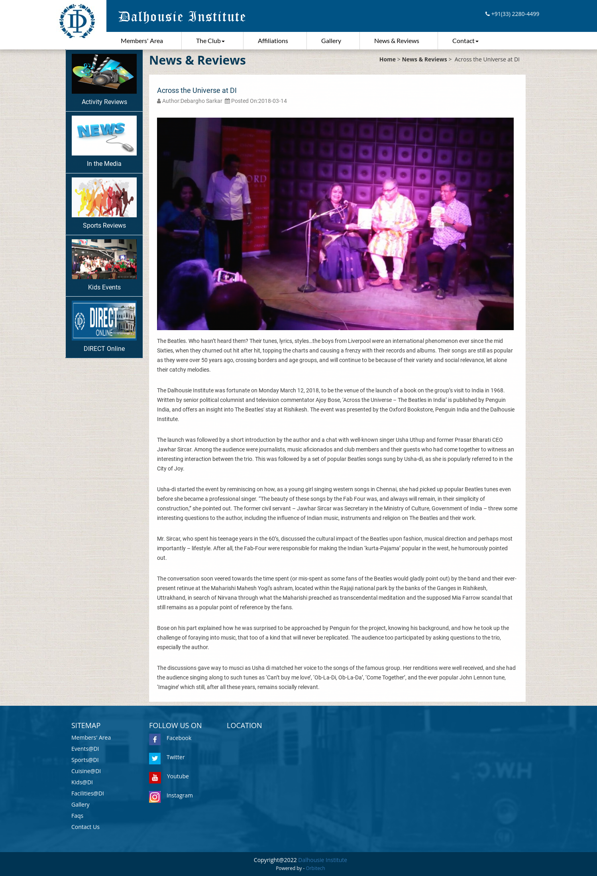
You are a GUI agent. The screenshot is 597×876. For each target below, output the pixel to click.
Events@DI (85, 748)
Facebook (170, 738)
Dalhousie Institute (322, 860)
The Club (210, 40)
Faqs (77, 815)
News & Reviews (396, 40)
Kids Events (104, 265)
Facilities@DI (87, 793)
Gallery (331, 40)
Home (387, 59)
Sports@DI (85, 760)
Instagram (171, 795)
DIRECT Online (104, 326)
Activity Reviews (104, 80)
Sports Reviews (104, 203)
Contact (465, 40)
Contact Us (85, 827)
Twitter (167, 757)
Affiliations (273, 40)
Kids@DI (82, 782)
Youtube (169, 776)
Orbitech (315, 868)
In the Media (104, 141)
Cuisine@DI (86, 771)
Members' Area (142, 40)
